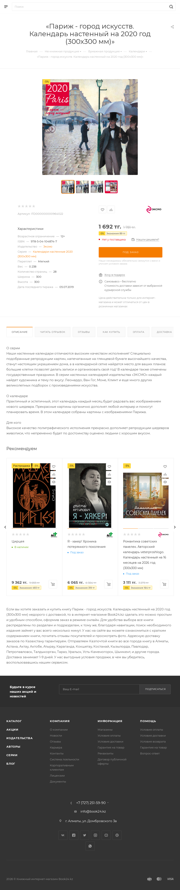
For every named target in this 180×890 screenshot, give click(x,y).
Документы (58, 781)
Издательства (19, 738)
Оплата (138, 332)
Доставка (164, 332)
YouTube (106, 835)
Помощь (148, 721)
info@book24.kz (93, 811)
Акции (12, 729)
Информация (110, 721)
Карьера (56, 747)
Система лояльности (64, 759)
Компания (60, 721)
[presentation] (5, 527)
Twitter (84, 835)
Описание (19, 332)
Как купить (111, 332)
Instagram (95, 835)
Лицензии (57, 775)
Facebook (73, 835)
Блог (10, 763)
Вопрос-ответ (150, 753)
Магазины (105, 729)
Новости (56, 735)
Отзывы (84, 332)
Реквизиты (105, 753)
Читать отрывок (52, 332)
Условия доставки (110, 741)
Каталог (14, 721)
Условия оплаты (109, 735)
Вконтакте (63, 835)
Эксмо (47, 246)
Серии (12, 755)
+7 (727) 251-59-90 (91, 803)
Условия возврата (153, 741)
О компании (59, 729)
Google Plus (117, 835)
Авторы (13, 746)
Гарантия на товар (111, 747)
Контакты (56, 753)
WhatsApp (90, 846)
